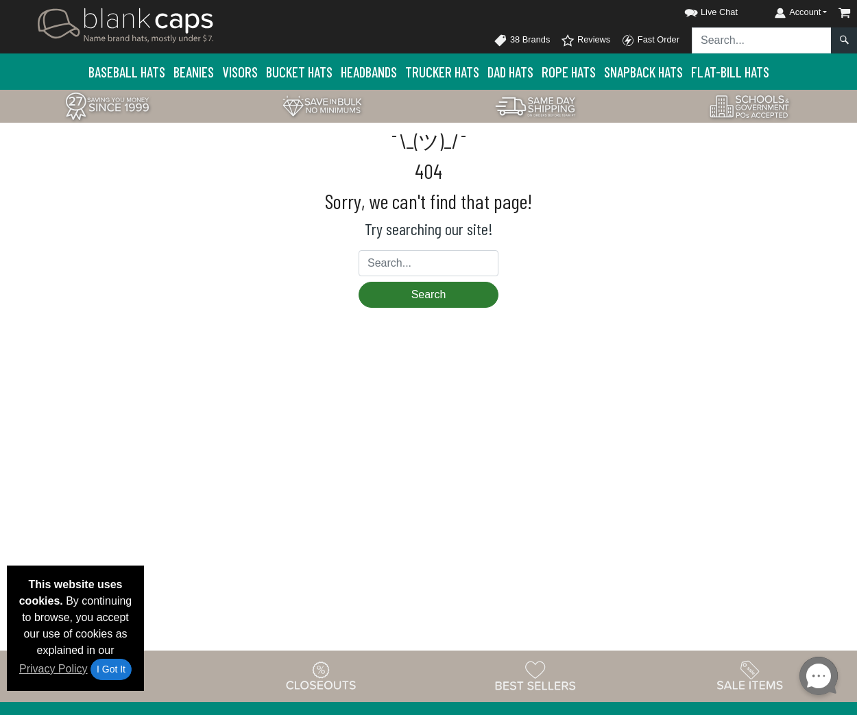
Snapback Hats (643, 71)
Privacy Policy (53, 669)
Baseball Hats (126, 71)
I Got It (111, 669)
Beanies (193, 71)
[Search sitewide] (762, 40)
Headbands (369, 71)
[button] (699, 10)
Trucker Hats (442, 71)
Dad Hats (510, 71)
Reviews (585, 40)
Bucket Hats (299, 71)
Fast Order (650, 40)
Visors (240, 71)
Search (428, 294)
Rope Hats (569, 71)
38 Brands (522, 40)
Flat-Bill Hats (730, 71)
